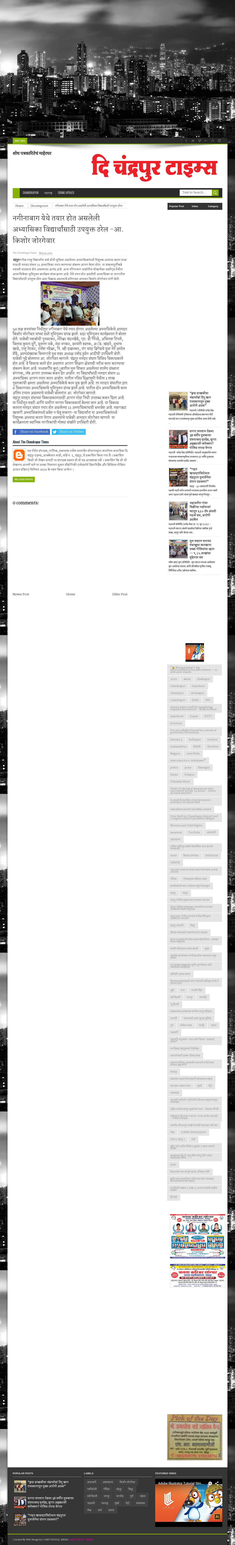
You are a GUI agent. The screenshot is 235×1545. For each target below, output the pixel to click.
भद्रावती (174, 1032)
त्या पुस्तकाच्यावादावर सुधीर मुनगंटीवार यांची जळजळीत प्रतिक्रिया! (191, 966)
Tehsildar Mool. (180, 782)
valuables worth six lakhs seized (190, 809)
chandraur (198, 686)
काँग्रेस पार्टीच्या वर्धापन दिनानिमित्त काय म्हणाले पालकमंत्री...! (191, 847)
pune (188, 767)
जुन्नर (207, 949)
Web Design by (34, 1540)
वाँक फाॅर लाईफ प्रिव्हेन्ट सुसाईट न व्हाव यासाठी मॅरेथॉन (192, 1147)
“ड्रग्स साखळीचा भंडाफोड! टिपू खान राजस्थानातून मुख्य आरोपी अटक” (200, 399)
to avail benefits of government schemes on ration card (190, 801)
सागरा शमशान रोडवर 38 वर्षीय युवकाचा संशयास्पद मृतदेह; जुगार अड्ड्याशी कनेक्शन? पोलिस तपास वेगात (203, 440)
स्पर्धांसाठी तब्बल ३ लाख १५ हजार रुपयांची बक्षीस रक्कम (193, 1189)
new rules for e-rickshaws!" (188, 760)
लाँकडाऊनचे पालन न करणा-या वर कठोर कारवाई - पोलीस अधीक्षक (194, 1117)
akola (187, 679)
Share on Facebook (30, 432)
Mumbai (212, 746)
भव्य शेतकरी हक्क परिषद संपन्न (185, 1056)
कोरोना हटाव (211, 856)
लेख (172, 1132)
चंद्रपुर (173, 893)
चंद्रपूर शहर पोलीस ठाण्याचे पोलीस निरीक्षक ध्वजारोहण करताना (190, 917)
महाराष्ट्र (173, 1072)
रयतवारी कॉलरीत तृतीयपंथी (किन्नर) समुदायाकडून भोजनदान (194, 1101)
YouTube (194, 832)
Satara (174, 774)
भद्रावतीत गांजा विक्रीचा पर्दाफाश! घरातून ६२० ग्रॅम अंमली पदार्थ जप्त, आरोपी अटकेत (203, 511)
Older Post (119, 594)
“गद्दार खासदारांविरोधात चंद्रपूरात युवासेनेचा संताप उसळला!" (200, 475)
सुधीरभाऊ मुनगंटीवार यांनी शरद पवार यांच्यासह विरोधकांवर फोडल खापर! (192, 1180)
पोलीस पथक (186, 1025)
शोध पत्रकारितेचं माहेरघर (32, 153)
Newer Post (21, 594)
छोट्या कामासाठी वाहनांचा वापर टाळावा (188, 932)
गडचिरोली (175, 863)
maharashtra (178, 746)
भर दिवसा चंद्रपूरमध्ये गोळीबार (184, 1049)
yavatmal (176, 832)
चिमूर (192, 925)
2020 (173, 679)
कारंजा (173, 856)
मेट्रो (210, 1086)
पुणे (171, 1025)
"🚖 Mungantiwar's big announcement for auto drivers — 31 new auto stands (193, 670)
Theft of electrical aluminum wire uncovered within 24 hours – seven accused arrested (193, 791)
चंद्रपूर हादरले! (177, 925)
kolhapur (195, 739)
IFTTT (208, 716)
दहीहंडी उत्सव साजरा (180, 974)
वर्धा (193, 1139)
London (212, 739)
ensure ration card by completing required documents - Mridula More (193, 708)
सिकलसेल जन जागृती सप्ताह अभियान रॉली (189, 1172)
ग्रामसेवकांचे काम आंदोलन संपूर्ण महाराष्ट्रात (190, 886)
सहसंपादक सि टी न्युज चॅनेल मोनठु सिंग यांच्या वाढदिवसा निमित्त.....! (191, 1156)
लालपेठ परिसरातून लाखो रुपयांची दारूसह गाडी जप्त (194, 1125)
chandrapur (177, 686)
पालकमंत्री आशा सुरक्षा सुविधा (197, 1018)
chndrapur (197, 693)
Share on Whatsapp (106, 432)
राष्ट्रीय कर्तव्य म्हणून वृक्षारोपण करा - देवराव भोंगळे (194, 1109)
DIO (207, 700)
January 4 (176, 739)
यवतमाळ (174, 1093)
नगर (183, 990)
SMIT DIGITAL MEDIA (81, 1540)
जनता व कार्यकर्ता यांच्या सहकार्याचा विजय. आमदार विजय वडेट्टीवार (194, 940)
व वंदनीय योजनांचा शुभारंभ (193, 1132)
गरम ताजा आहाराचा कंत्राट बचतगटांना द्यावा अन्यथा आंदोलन (194, 871)
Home (70, 594)
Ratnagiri (204, 767)
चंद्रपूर (185, 893)
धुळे (172, 990)
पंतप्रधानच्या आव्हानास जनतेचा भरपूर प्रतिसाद (191, 1011)
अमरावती (211, 832)
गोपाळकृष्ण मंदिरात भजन (195, 879)
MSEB (197, 746)
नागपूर (190, 997)
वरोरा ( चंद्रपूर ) (177, 1139)
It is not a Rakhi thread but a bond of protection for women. (193, 731)
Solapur (189, 774)
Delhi (195, 700)
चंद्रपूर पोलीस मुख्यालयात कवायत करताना (190, 900)
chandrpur (177, 693)
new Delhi (193, 753)
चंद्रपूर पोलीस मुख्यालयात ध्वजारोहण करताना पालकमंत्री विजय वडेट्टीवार (191, 908)
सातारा (173, 1165)
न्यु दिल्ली (174, 1004)
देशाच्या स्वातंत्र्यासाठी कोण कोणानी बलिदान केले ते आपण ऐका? (194, 982)
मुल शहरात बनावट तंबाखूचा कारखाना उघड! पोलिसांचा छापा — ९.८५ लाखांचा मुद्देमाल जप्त (202, 549)
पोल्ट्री (201, 1025)
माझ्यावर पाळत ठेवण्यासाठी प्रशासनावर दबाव (191, 1079)
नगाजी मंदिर (196, 990)
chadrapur (203, 679)
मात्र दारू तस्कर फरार (180, 1086)
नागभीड (203, 997)
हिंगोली (173, 1197)
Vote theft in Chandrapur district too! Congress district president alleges (194, 817)
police (174, 767)
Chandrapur (31, 192)
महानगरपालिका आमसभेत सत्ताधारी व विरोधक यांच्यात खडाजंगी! (192, 1064)
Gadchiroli (176, 716)
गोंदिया (173, 879)
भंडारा (213, 1025)
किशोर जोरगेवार (191, 856)
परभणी (173, 1018)
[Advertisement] (110, 69)
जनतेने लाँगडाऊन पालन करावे (184, 949)
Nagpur (175, 753)
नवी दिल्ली (175, 997)
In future (176, 723)
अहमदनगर (175, 839)
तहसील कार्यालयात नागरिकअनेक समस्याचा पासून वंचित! (193, 957)
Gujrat (194, 716)
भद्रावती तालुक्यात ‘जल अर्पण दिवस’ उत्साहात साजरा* (192, 1040)
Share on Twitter (68, 432)
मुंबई (199, 1086)
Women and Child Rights (186, 825)
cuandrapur (177, 700)
